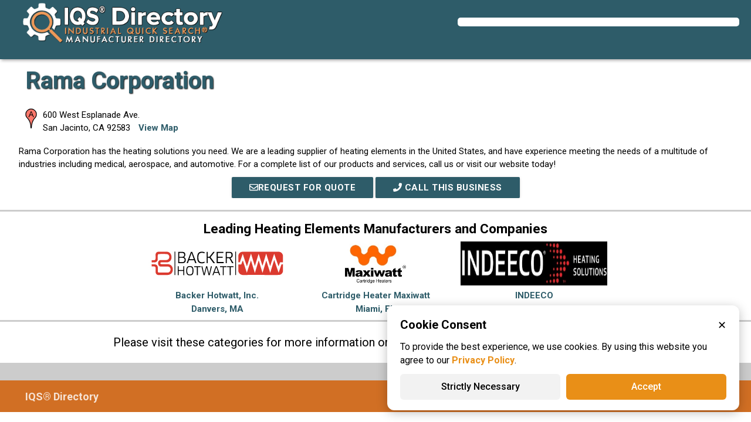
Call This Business (447, 187)
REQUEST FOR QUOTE (302, 187)
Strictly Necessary (480, 386)
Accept (646, 386)
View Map (158, 127)
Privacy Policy (483, 360)
